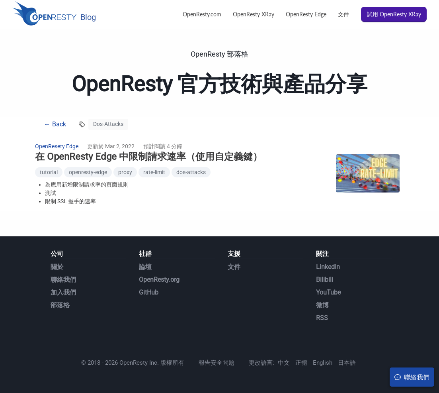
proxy (125, 172)
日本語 (347, 362)
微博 (322, 305)
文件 (343, 14)
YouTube (328, 292)
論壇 (145, 267)
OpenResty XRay (253, 14)
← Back (55, 124)
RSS (322, 318)
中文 (284, 362)
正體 (301, 362)
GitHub (148, 292)
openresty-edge (88, 172)
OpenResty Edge (306, 14)
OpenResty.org (159, 279)
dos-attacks (191, 172)
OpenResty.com (202, 14)
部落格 (60, 305)
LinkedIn (328, 267)
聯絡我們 (63, 279)
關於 (57, 267)
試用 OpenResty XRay (394, 14)
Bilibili (324, 279)
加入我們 (63, 292)
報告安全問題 (216, 362)
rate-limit (154, 172)
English (322, 362)
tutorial (49, 172)
